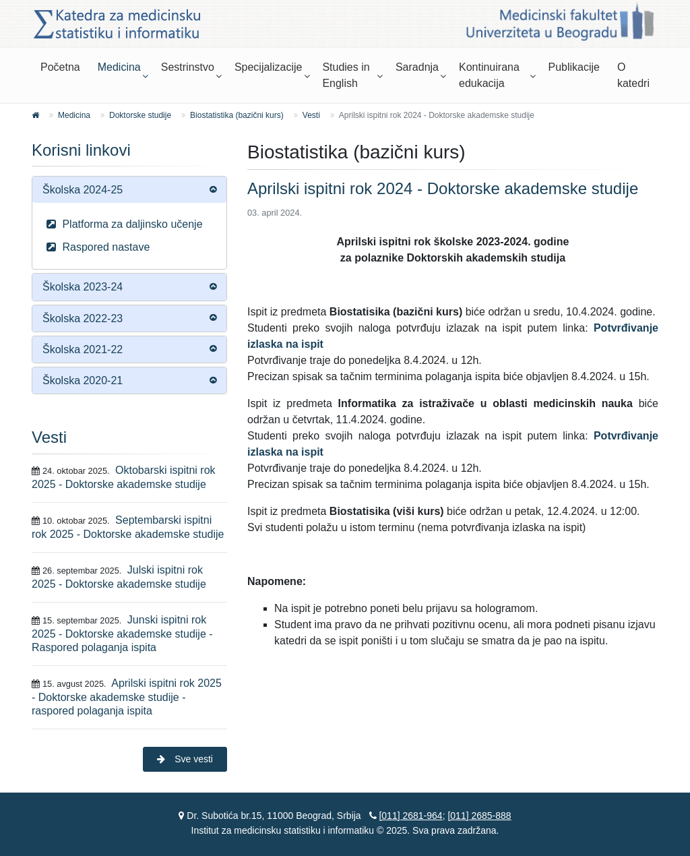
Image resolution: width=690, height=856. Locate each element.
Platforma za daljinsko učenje (122, 224)
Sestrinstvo (187, 67)
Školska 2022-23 (82, 318)
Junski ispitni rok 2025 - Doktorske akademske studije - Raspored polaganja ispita (122, 633)
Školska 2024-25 (82, 189)
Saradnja (417, 67)
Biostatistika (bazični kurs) (237, 115)
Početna (60, 67)
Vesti (311, 115)
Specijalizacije (268, 67)
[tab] (129, 190)
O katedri (633, 75)
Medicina (119, 67)
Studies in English (345, 75)
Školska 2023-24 (82, 287)
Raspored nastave (96, 247)
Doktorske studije (140, 115)
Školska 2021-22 (82, 349)
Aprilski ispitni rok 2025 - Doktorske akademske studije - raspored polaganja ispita (127, 696)
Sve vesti (185, 759)
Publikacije (573, 67)
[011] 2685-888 (479, 815)
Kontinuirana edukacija (489, 75)
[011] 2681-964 (410, 815)
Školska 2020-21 (82, 380)
